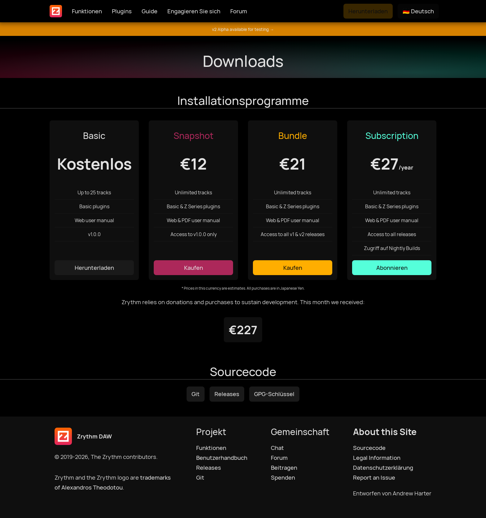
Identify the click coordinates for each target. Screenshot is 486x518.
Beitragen (284, 468)
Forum (238, 11)
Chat (277, 448)
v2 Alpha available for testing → (243, 29)
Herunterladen (368, 11)
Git (196, 394)
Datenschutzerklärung (383, 468)
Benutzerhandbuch (221, 458)
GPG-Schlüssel (274, 394)
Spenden (283, 477)
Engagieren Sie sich (193, 11)
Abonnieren (392, 268)
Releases (226, 394)
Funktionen (87, 11)
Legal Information (376, 458)
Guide (149, 11)
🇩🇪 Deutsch (418, 11)
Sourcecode (369, 448)
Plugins (122, 11)
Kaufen (193, 268)
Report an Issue (374, 477)
